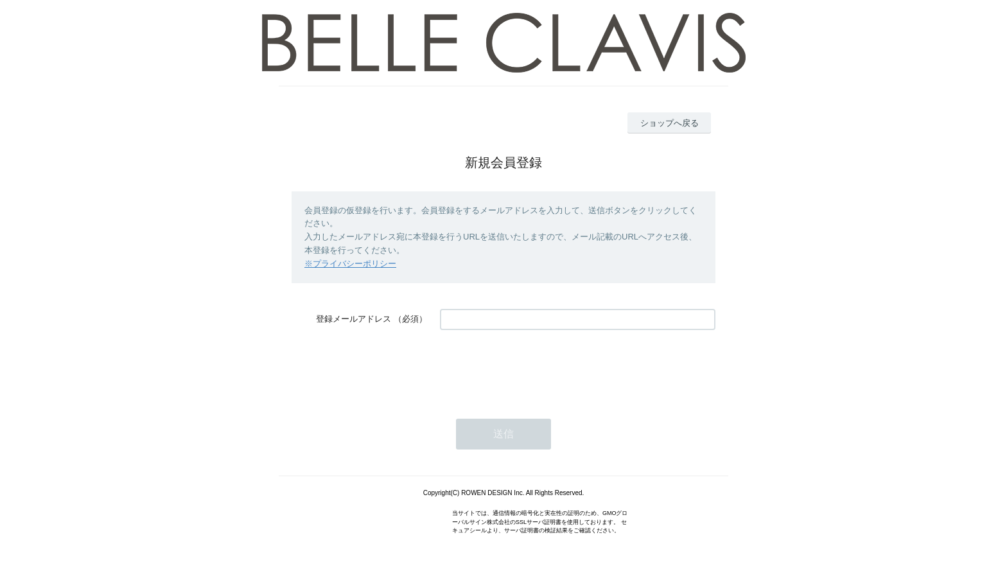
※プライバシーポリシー (350, 263)
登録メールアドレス (353, 319)
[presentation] (537, 368)
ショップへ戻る (669, 123)
